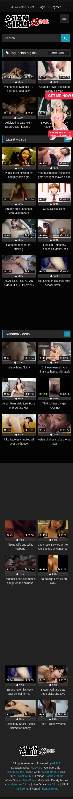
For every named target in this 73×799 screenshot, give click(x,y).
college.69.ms (15, 771)
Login (42, 7)
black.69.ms (25, 776)
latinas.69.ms (55, 776)
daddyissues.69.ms (18, 784)
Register (55, 7)
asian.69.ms (49, 771)
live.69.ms (53, 784)
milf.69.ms (23, 788)
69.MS (56, 763)
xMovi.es (36, 767)
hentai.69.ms (50, 788)
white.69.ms (28, 780)
